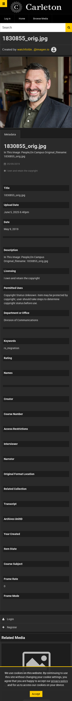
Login (8, 619)
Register (9, 627)
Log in (7, 18)
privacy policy (59, 681)
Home (22, 18)
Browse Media (40, 18)
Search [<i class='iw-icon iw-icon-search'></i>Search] (69, 27)
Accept (36, 694)
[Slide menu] (3, 3)
